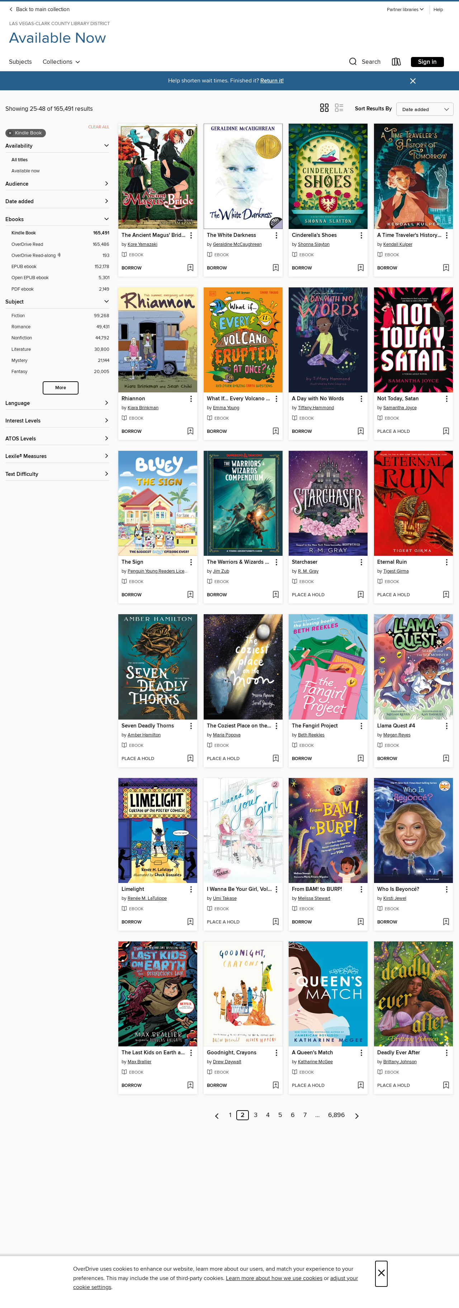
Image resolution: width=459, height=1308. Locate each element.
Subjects (20, 62)
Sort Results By (373, 108)
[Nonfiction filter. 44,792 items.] (60, 338)
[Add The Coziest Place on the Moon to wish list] (275, 759)
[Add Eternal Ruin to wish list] (445, 595)
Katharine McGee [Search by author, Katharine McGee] (315, 1062)
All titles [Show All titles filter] (19, 160)
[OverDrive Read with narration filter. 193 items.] (60, 255)
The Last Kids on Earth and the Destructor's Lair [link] (154, 1053)
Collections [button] (61, 62)
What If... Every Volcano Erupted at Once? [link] (240, 399)
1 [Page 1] (230, 1115)
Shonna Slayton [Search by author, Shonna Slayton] (314, 244)
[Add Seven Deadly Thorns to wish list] (190, 759)
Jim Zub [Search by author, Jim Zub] (221, 571)
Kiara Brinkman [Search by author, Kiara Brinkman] (143, 408)
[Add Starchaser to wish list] (360, 595)
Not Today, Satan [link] (398, 399)
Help (438, 10)
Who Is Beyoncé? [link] (398, 889)
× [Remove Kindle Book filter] (10, 133)
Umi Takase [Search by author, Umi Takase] (225, 898)
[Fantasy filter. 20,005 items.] (60, 372)
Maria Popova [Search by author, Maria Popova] (227, 735)
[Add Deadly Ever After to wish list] (445, 1085)
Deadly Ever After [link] (398, 1053)
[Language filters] (57, 403)
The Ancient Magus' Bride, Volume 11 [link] (154, 235)
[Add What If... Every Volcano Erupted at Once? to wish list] (275, 431)
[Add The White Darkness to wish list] (275, 268)
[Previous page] (217, 1115)
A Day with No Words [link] (318, 399)
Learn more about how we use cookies (274, 1278)
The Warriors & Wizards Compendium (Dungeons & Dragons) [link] (240, 562)
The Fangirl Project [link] (315, 726)
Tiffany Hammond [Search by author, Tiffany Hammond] (316, 408)
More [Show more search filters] (60, 388)
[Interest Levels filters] (57, 421)
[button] (405, 10)
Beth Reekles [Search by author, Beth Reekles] (311, 735)
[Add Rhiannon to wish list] (190, 431)
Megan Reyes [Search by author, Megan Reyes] (397, 735)
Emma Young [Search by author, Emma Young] (226, 408)
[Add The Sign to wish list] (190, 595)
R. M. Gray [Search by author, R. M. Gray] (308, 571)
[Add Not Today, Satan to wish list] (445, 431)
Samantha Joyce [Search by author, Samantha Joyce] (400, 408)
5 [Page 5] (280, 1115)
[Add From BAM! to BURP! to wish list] (360, 922)
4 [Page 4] (268, 1115)
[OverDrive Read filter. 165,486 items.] (60, 244)
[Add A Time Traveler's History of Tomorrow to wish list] (445, 268)
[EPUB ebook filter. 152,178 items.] (60, 267)
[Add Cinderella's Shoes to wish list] (360, 268)
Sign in (427, 62)
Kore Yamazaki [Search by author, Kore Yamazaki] (142, 244)
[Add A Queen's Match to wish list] (360, 1085)
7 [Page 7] (305, 1115)
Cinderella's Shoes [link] (314, 235)
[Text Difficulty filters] (57, 474)
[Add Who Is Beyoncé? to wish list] (445, 922)
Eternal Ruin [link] (392, 562)
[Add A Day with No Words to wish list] (360, 431)
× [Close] (381, 1274)
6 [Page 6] (293, 1115)
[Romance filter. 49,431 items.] (60, 327)
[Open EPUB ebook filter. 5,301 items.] (60, 278)
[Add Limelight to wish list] (190, 922)
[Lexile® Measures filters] (57, 456)
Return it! (272, 81)
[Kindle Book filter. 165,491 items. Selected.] (60, 233)
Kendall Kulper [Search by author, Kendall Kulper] (397, 244)
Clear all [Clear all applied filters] (98, 127)
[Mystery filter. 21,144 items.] (60, 360)
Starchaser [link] (304, 562)
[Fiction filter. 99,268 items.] (60, 316)
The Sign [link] (132, 562)
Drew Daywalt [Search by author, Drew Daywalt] (227, 1062)
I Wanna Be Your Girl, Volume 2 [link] (240, 889)
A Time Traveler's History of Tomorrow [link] (410, 235)
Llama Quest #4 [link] (396, 726)
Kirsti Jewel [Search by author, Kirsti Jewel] (394, 898)
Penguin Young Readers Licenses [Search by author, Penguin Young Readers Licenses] (159, 571)
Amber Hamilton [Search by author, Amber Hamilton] (144, 735)
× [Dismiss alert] (413, 81)
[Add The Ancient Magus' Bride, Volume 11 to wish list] (190, 268)
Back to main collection (39, 9)
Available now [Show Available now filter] (25, 171)
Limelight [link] (133, 889)
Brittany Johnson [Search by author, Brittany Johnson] (400, 1062)
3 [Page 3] (255, 1115)
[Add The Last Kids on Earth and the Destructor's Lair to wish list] (190, 1085)
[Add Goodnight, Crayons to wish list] (275, 1085)
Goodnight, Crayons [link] (231, 1053)
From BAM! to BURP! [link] (317, 889)
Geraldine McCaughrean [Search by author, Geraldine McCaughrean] (237, 244)
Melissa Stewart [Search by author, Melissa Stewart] (314, 898)
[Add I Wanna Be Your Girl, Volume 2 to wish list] (275, 922)
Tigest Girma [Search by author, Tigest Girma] (396, 571)
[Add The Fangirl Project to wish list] (360, 759)
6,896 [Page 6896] (336, 1115)
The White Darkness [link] (231, 235)
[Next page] (357, 1115)
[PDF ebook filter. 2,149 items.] (60, 289)
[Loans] (396, 63)
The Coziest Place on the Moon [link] (240, 726)
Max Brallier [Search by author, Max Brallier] (139, 1062)
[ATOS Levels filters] (57, 439)
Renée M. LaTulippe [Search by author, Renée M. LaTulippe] (147, 898)
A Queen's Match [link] (312, 1053)
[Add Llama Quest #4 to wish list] (445, 759)
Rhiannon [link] (133, 399)
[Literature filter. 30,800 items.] (60, 349)
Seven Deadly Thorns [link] (148, 726)
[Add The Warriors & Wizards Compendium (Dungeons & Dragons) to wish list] (275, 595)
